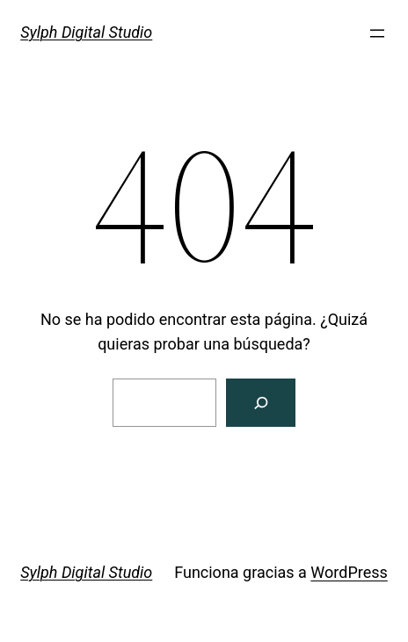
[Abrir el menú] (377, 33)
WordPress (348, 572)
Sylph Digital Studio (86, 32)
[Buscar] (260, 403)
